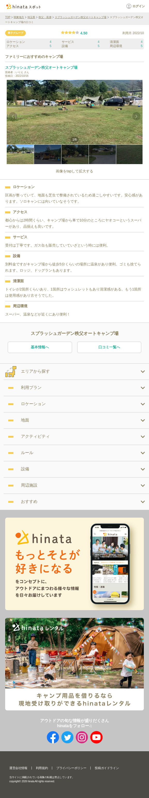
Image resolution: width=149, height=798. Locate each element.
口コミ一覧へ (109, 347)
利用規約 (42, 768)
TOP (7, 17)
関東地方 (19, 17)
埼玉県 (31, 17)
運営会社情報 (18, 768)
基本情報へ (40, 347)
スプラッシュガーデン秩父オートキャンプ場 (80, 17)
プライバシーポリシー (71, 768)
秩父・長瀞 (44, 17)
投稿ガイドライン (107, 768)
